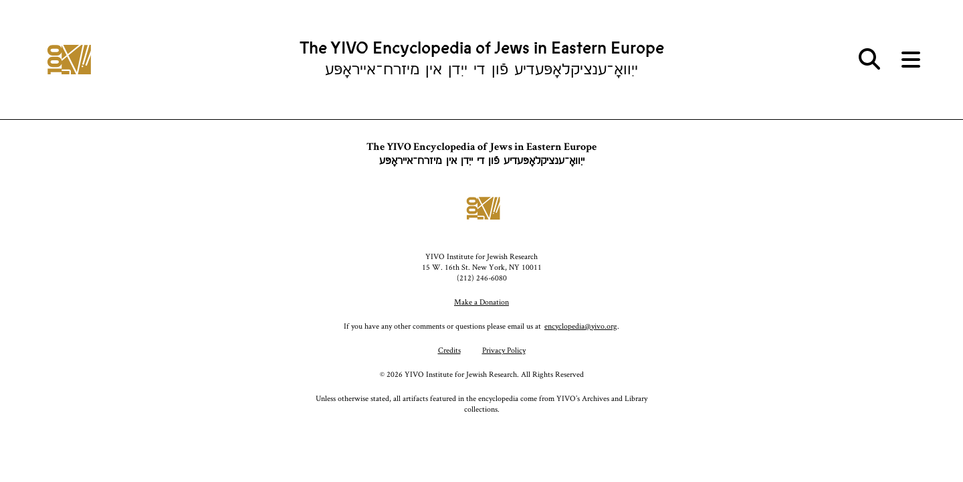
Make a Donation (481, 302)
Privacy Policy (504, 350)
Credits (449, 350)
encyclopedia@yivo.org (580, 326)
